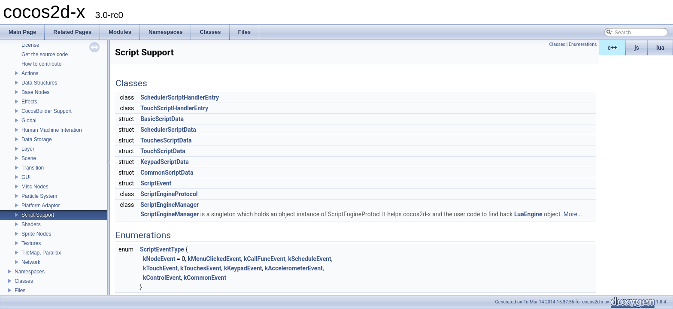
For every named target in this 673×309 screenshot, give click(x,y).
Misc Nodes (35, 187)
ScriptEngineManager (169, 204)
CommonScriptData (166, 172)
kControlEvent (162, 277)
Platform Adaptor (40, 206)
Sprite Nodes (36, 234)
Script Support (37, 215)
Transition (32, 168)
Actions (29, 73)
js (636, 47)
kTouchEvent (160, 268)
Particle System (39, 196)
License (30, 45)
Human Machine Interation (51, 130)
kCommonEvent (205, 277)
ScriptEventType (162, 249)
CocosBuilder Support (46, 111)
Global (28, 121)
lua (660, 47)
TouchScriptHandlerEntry (174, 108)
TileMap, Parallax (41, 253)
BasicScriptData (162, 118)
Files (20, 291)
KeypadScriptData (164, 161)
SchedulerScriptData (168, 129)
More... (573, 214)
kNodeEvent (159, 258)
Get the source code (44, 55)
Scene (28, 158)
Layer (27, 149)
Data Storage (36, 139)
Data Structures (39, 83)
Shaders (31, 224)
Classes (24, 281)
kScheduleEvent (309, 258)
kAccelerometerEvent (294, 268)
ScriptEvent (155, 183)
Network (30, 262)
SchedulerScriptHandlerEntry (179, 97)
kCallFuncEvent (264, 258)
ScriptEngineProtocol (168, 194)
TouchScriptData (162, 151)
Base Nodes (35, 92)
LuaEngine (528, 214)
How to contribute (41, 64)
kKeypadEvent (243, 268)
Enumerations (583, 44)
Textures (31, 243)
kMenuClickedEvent (214, 258)
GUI (25, 177)
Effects (29, 102)
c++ (613, 47)
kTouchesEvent (200, 268)
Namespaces (30, 272)
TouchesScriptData (165, 140)
